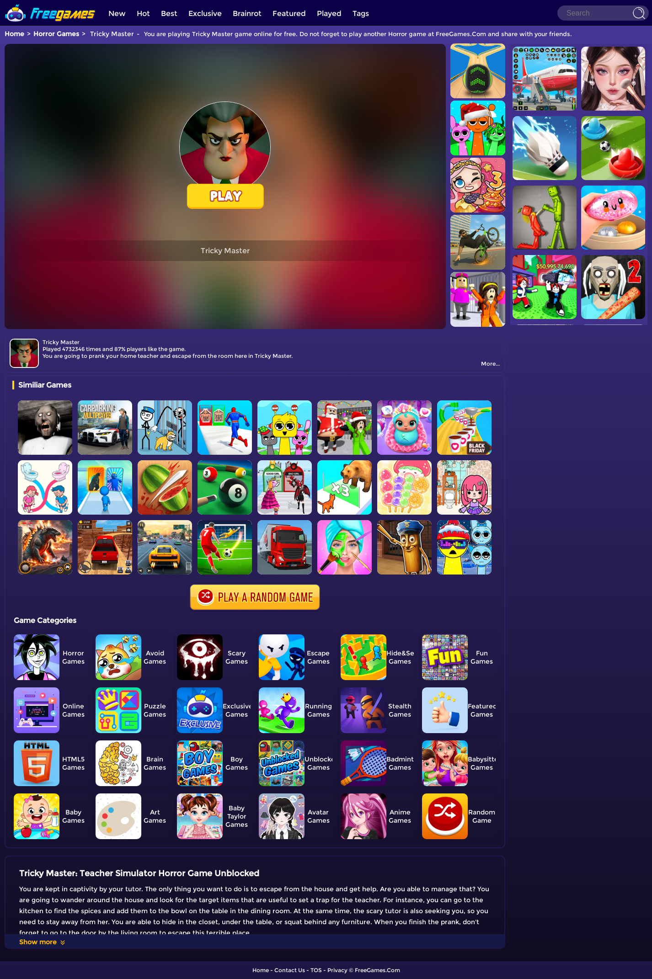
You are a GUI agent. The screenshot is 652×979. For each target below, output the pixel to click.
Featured (289, 13)
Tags (361, 13)
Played (329, 13)
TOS (316, 970)
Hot (143, 13)
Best (169, 13)
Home (14, 34)
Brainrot (247, 13)
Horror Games (56, 34)
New (117, 13)
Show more (42, 942)
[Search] (603, 13)
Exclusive (205, 13)
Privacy (337, 970)
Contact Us (289, 970)
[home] (50, 3)
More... (490, 363)
